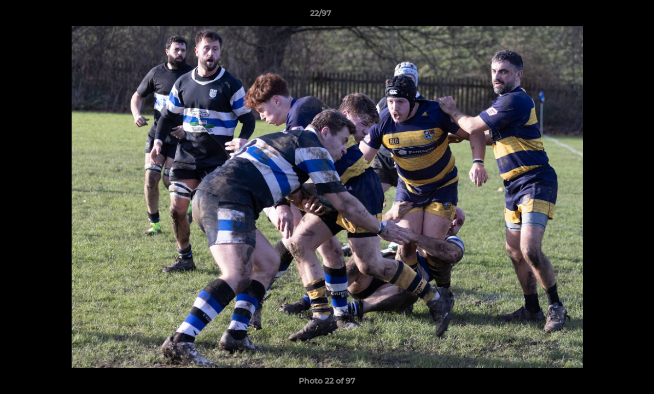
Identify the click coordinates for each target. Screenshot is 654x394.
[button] (608, 16)
